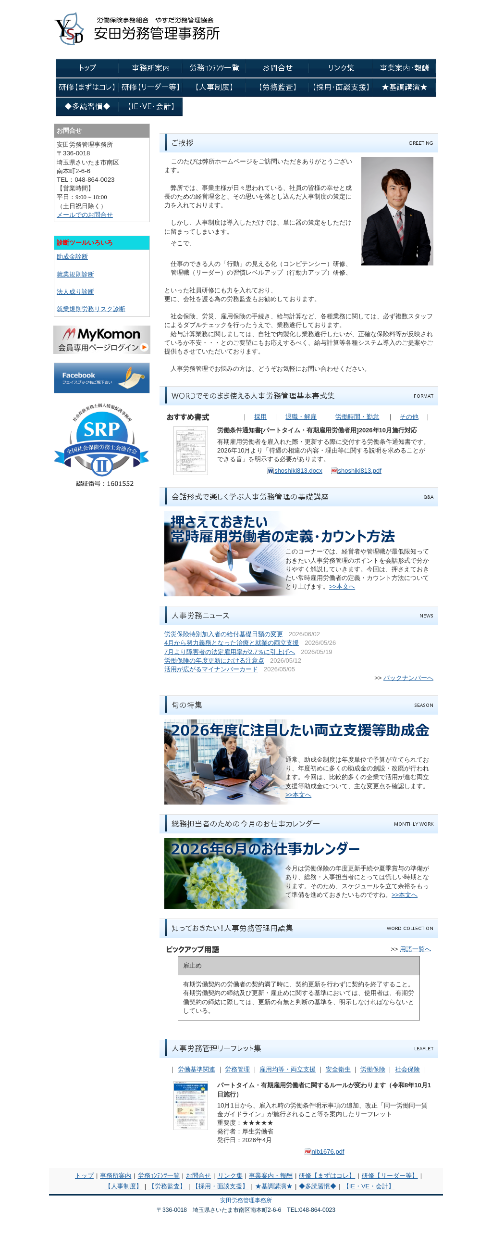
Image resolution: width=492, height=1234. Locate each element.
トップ (84, 1175)
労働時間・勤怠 (357, 416)
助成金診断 (72, 256)
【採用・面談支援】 (220, 1186)
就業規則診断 (75, 274)
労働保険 (372, 1069)
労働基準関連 (196, 1069)
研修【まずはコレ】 (327, 1175)
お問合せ (198, 1175)
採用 (260, 416)
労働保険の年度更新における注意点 (214, 660)
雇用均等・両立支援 (287, 1069)
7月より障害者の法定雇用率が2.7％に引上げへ (229, 651)
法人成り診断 (75, 291)
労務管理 (237, 1069)
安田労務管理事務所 (246, 1200)
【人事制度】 (123, 1186)
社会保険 (407, 1069)
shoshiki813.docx (294, 470)
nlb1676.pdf (324, 1151)
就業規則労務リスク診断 (91, 309)
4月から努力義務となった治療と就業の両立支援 (231, 642)
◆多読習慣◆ (317, 1186)
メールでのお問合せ (85, 214)
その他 (409, 416)
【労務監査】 (167, 1186)
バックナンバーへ (408, 677)
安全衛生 (338, 1069)
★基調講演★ (274, 1186)
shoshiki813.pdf (356, 470)
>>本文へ (342, 586)
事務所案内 (115, 1175)
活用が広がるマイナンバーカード (211, 669)
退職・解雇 (301, 416)
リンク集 (230, 1175)
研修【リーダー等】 (390, 1175)
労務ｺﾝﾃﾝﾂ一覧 (159, 1175)
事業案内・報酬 (271, 1175)
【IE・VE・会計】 (369, 1186)
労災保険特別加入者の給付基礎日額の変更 (223, 634)
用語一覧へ (415, 949)
